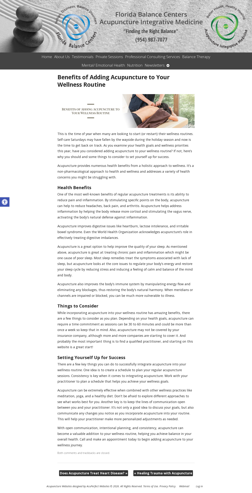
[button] (4, 202)
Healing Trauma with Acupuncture (163, 473)
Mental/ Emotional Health (103, 65)
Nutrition (135, 65)
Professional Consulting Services (152, 56)
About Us (62, 56)
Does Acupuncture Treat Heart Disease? (93, 473)
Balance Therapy (196, 56)
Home (47, 56)
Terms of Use (150, 486)
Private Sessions (109, 56)
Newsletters (155, 65)
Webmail (184, 486)
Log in (199, 486)
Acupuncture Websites (59, 486)
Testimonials (82, 56)
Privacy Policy (167, 486)
